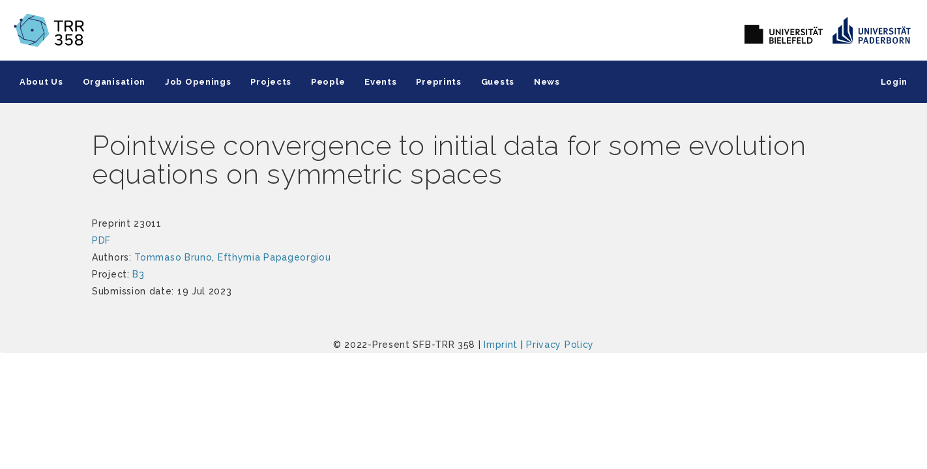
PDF (101, 240)
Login (894, 82)
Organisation (114, 82)
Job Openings (198, 82)
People (328, 82)
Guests (497, 82)
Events (380, 82)
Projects (270, 82)
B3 (138, 274)
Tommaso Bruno (173, 257)
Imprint (501, 344)
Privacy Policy (560, 344)
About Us (41, 82)
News (547, 82)
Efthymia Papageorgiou (274, 257)
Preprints (438, 82)
